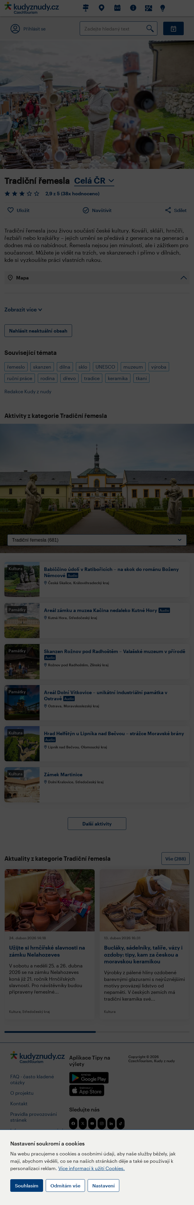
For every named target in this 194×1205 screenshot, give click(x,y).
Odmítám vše (65, 1185)
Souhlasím (26, 1185)
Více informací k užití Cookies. (91, 1168)
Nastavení (103, 1185)
